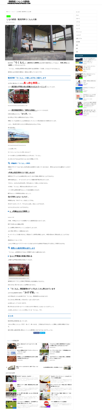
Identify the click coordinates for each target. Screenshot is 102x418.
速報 (77, 45)
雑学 (77, 48)
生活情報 (78, 41)
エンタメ (78, 11)
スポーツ (78, 18)
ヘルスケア (78, 35)
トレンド (9, 16)
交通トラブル (79, 38)
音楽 (77, 51)
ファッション (79, 31)
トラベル (78, 21)
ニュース (78, 28)
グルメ (77, 15)
